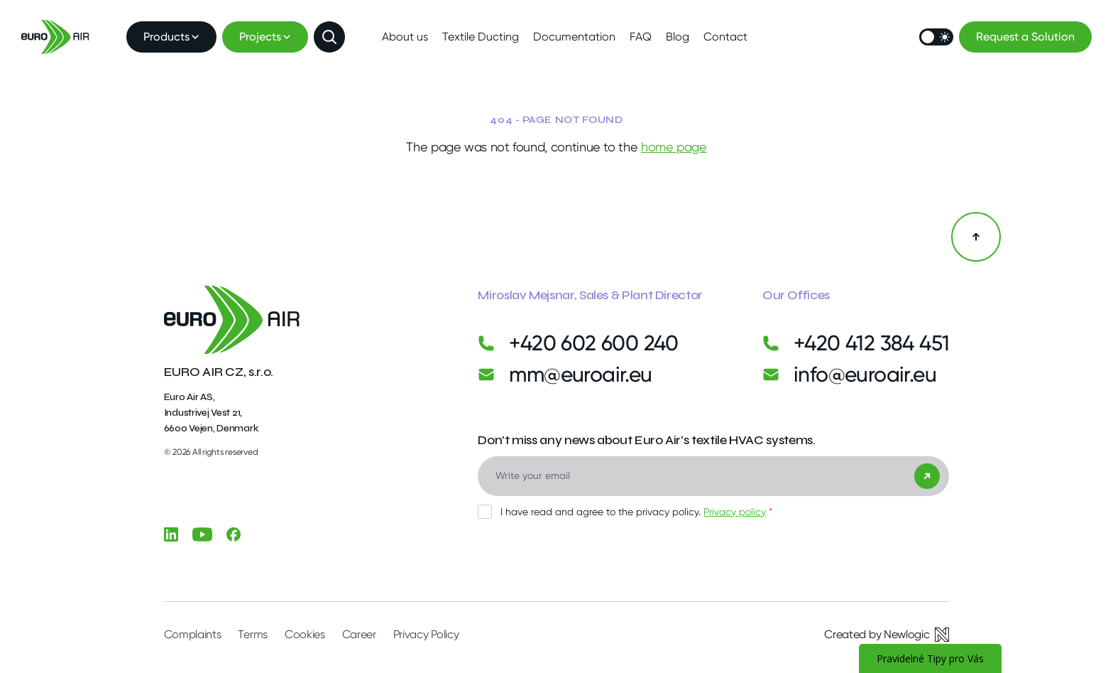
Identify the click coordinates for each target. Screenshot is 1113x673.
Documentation (574, 36)
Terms (252, 634)
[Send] (927, 476)
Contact (725, 36)
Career (359, 634)
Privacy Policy (426, 634)
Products (171, 36)
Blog (677, 36)
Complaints (192, 634)
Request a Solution (1025, 36)
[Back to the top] (976, 237)
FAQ (641, 36)
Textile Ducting (480, 36)
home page (674, 146)
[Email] (713, 476)
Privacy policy (734, 511)
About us (405, 36)
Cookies (305, 634)
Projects (265, 36)
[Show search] (329, 37)
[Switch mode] (936, 36)
